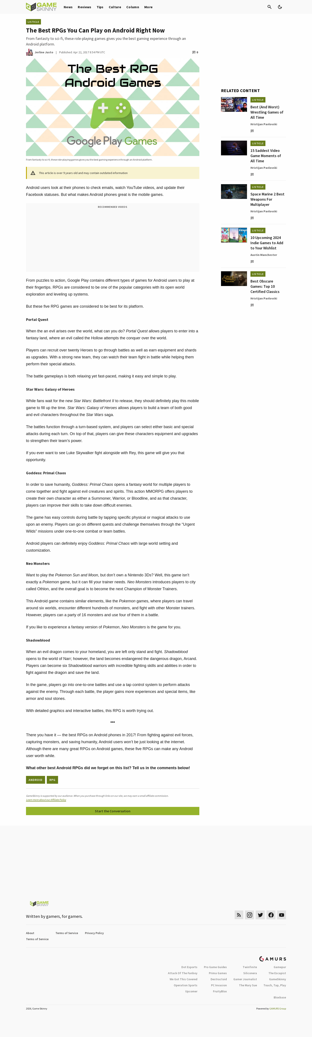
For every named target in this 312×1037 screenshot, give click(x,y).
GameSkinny (277, 979)
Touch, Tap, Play (274, 985)
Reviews (84, 7)
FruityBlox (220, 991)
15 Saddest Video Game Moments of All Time (265, 155)
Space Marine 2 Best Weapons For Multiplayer (267, 199)
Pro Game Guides (215, 967)
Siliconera (250, 973)
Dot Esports (189, 967)
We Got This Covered (183, 979)
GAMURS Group (277, 1008)
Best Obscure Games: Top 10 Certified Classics (265, 286)
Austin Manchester (263, 255)
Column (132, 7)
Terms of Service (66, 933)
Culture (115, 7)
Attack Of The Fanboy (182, 973)
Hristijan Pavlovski (263, 124)
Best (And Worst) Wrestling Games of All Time (266, 112)
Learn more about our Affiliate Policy (46, 799)
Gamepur (280, 967)
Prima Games (218, 973)
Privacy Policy (94, 933)
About (30, 933)
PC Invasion (219, 985)
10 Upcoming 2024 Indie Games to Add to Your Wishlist (266, 242)
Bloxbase (280, 997)
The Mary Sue (248, 985)
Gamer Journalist (245, 979)
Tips (100, 7)
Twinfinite (250, 967)
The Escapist (277, 973)
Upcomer (191, 991)
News (68, 7)
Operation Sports (185, 985)
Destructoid (219, 979)
